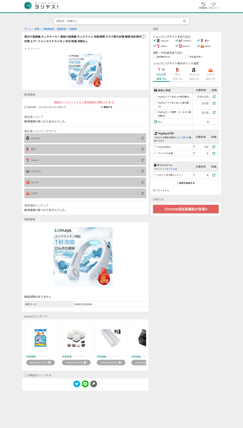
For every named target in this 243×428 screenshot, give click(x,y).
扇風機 (72, 29)
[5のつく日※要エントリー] (214, 175)
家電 (37, 29)
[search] (185, 21)
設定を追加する (186, 183)
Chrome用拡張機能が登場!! (186, 209)
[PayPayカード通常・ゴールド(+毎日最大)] (214, 112)
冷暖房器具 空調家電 (54, 29)
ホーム (27, 29)
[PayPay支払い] (214, 146)
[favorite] (143, 36)
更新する (106, 107)
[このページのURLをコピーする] (93, 384)
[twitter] (77, 385)
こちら (180, 137)
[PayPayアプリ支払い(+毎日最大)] (214, 96)
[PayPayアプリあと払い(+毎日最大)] (214, 103)
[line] (85, 385)
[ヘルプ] (194, 146)
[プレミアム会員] (214, 153)
